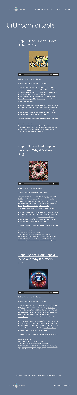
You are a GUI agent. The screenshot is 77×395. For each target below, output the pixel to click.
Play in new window (29, 79)
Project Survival (48, 112)
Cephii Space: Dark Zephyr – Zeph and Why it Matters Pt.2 (38, 150)
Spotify (37, 83)
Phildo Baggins (40, 96)
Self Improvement (36, 129)
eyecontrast (54, 203)
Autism (29, 90)
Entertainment (36, 236)
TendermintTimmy (30, 96)
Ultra (38, 99)
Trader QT (34, 203)
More (45, 83)
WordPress (67, 385)
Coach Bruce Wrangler (39, 234)
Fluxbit (20, 206)
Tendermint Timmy (45, 129)
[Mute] (53, 74)
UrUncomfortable (40, 131)
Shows (58, 9)
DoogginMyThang (29, 201)
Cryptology (48, 203)
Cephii (36, 87)
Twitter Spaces (29, 131)
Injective (37, 125)
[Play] (20, 74)
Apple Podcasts (29, 83)
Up (46, 199)
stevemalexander (23, 208)
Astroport (28, 125)
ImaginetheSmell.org (32, 107)
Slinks (25, 99)
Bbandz (20, 99)
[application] (38, 74)
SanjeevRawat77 (51, 96)
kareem (42, 99)
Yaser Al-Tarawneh (28, 206)
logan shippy (22, 203)
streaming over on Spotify (45, 110)
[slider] (36, 74)
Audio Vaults (39, 9)
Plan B (27, 114)
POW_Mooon (25, 238)
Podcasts (41, 125)
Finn (47, 105)
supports (47, 118)
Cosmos (33, 125)
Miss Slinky (51, 127)
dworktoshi (40, 203)
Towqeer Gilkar (31, 99)
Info (51, 9)
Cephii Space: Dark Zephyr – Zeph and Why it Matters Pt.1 (38, 259)
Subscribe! (67, 9)
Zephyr (23, 199)
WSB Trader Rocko (40, 201)
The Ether (46, 125)
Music (46, 9)
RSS (41, 83)
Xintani (36, 206)
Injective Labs (41, 127)
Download (39, 79)
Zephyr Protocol (39, 232)
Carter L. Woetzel (52, 201)
